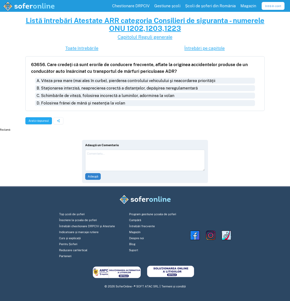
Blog (132, 244)
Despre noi (136, 238)
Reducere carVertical (73, 250)
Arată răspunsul (39, 120)
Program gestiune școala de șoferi (152, 214)
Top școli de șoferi (72, 214)
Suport (133, 250)
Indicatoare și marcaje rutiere (79, 232)
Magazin (134, 232)
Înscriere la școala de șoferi (78, 220)
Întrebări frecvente (142, 226)
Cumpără (135, 220)
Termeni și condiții (173, 286)
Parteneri (65, 256)
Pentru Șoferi (68, 244)
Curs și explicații (70, 238)
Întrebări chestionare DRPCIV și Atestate (87, 226)
